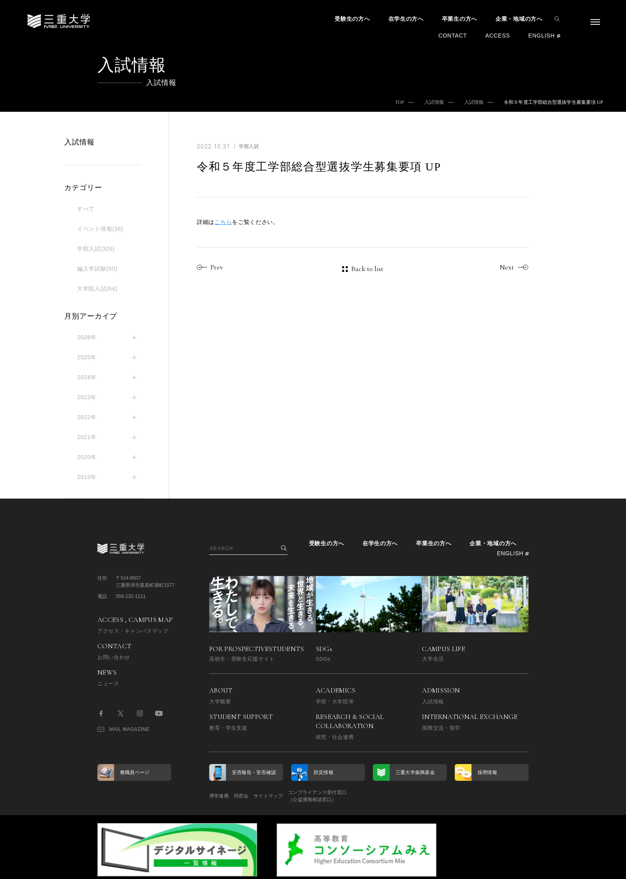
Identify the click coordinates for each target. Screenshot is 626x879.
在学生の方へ (406, 19)
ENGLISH (541, 35)
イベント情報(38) (100, 229)
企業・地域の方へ (519, 19)
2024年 (87, 377)
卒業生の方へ (459, 19)
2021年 (87, 437)
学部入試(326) (96, 248)
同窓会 (252, 796)
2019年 (87, 477)
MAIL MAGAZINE (123, 729)
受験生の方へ (352, 19)
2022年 (87, 417)
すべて (86, 209)
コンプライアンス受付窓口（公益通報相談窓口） (350, 796)
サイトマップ (290, 796)
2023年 (87, 397)
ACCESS (497, 35)
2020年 (87, 457)
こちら (223, 222)
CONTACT (452, 35)
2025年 (87, 357)
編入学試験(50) (97, 268)
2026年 (87, 337)
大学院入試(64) (97, 288)
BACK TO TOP (503, 868)
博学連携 (219, 796)
